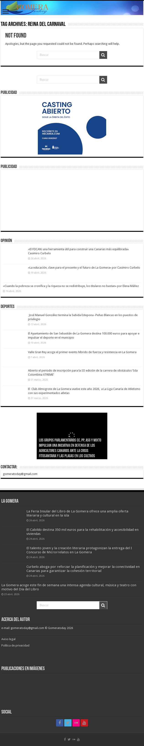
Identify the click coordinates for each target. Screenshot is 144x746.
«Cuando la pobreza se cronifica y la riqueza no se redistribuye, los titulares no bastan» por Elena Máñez (71, 286)
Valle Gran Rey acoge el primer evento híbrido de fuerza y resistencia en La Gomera (82, 352)
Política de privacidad (15, 645)
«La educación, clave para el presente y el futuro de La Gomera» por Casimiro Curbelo (84, 267)
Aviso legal (8, 639)
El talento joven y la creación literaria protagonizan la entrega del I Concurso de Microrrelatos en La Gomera (79, 550)
